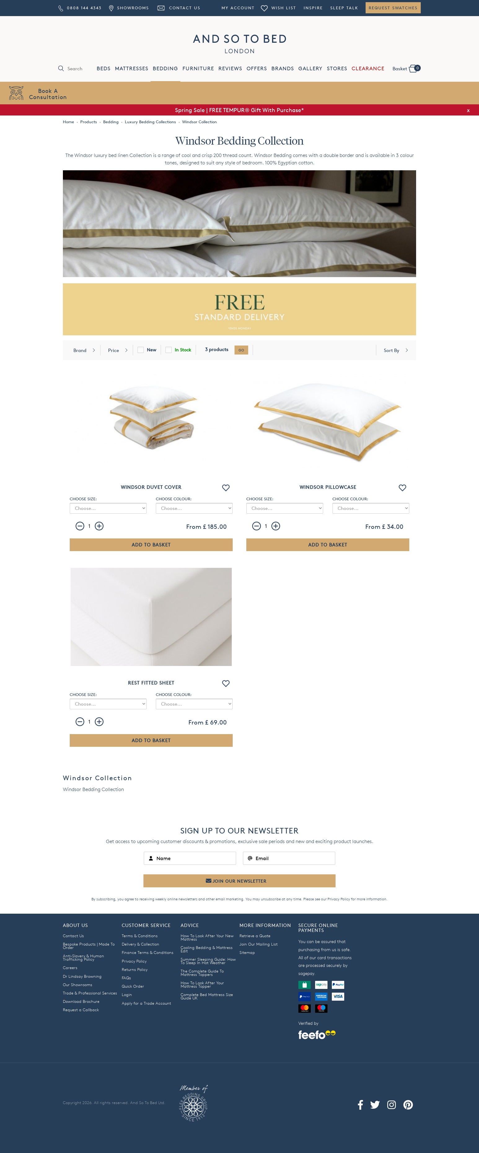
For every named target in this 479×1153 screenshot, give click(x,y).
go (241, 350)
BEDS (104, 69)
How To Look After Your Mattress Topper (202, 984)
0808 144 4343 (80, 7)
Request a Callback (81, 1009)
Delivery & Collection (140, 944)
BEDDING (165, 69)
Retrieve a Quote (255, 935)
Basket (406, 68)
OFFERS (257, 69)
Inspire (313, 7)
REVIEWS (230, 69)
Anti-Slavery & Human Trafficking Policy (83, 957)
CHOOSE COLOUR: (173, 498)
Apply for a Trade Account (146, 1003)
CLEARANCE (368, 69)
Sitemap (247, 952)
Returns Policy (134, 969)
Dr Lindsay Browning (82, 976)
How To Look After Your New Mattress (207, 937)
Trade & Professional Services (90, 992)
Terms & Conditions (140, 935)
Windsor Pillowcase (328, 487)
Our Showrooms (77, 984)
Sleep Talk (344, 7)
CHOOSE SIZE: (83, 498)
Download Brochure (81, 1001)
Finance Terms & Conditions (148, 952)
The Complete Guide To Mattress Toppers (202, 972)
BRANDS (282, 69)
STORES (337, 69)
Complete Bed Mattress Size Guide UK (207, 996)
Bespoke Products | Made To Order (89, 946)
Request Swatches (393, 7)
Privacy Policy (338, 899)
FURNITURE (198, 69)
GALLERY (310, 69)
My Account (238, 7)
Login (127, 994)
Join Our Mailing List (259, 944)
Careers (70, 967)
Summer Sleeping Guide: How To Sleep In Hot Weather (208, 961)
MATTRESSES (131, 69)
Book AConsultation (48, 93)
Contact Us (178, 7)
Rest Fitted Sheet (151, 683)
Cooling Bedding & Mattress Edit (207, 949)
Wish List (278, 7)
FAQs (126, 977)
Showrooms (129, 7)
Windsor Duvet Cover (151, 487)
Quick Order (133, 986)
